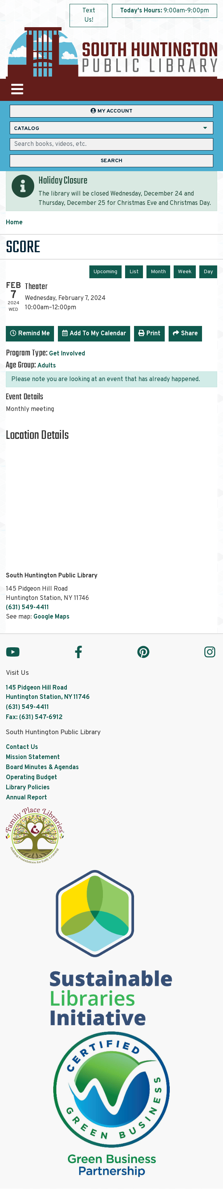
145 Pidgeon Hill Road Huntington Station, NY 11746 (48, 692)
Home (14, 223)
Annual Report (26, 798)
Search (111, 161)
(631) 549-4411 (27, 608)
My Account (111, 111)
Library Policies (28, 788)
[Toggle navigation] (17, 90)
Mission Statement (33, 757)
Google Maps (51, 617)
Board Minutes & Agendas (42, 767)
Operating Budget (31, 778)
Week (185, 272)
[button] (164, 13)
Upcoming (105, 272)
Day (208, 272)
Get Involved (67, 354)
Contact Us (22, 747)
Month (158, 272)
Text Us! (88, 15)
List (134, 272)
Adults (46, 366)
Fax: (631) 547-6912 (34, 717)
